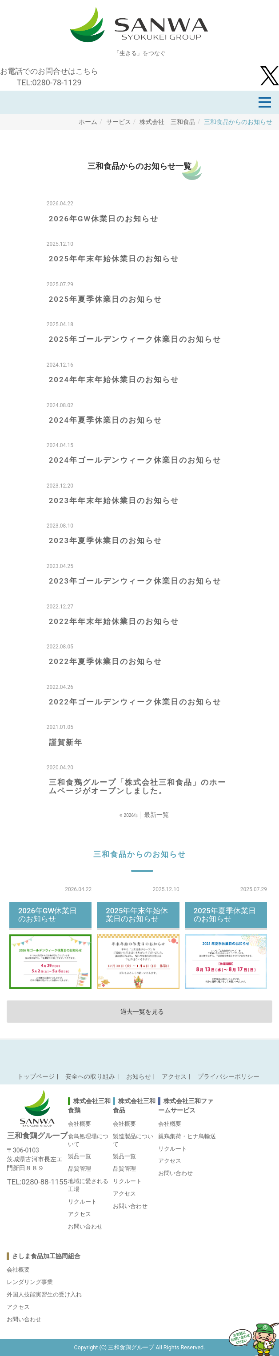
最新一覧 (156, 814)
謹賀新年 (66, 742)
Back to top (139, 1053)
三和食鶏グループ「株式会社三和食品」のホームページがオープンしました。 (137, 786)
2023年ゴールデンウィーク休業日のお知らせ (135, 580)
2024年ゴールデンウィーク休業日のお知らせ (135, 460)
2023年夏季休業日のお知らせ (105, 540)
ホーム (88, 121)
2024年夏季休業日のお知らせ (105, 420)
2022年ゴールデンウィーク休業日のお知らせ (135, 701)
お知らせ (138, 1076)
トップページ (36, 1076)
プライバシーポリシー (228, 1076)
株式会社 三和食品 (167, 121)
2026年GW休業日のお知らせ (104, 218)
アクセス (174, 1076)
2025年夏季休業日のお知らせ (105, 299)
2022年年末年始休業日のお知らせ (114, 621)
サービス (118, 121)
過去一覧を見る (142, 1011)
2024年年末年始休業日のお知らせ (114, 379)
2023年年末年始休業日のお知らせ (114, 500)
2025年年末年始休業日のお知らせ (114, 258)
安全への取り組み (90, 1076)
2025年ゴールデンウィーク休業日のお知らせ (135, 339)
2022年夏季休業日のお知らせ (105, 661)
